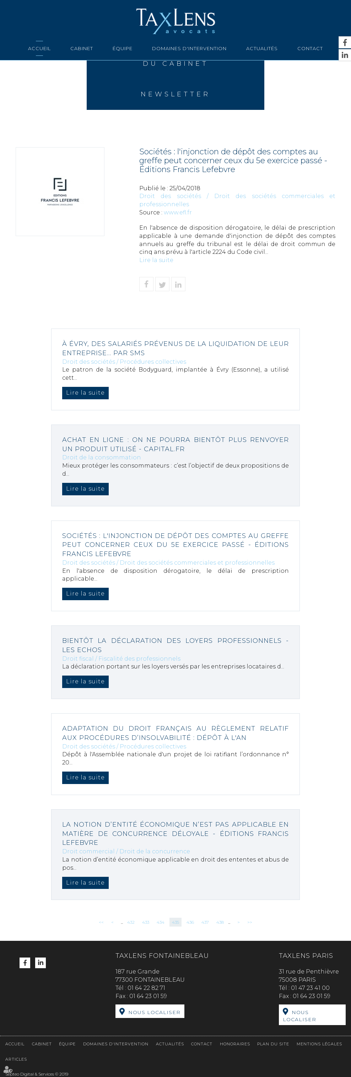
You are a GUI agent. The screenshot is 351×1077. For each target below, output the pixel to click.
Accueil (39, 48)
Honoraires (235, 1043)
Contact (310, 48)
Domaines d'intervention (189, 48)
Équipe (123, 48)
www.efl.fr (178, 212)
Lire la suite (156, 260)
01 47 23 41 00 (310, 988)
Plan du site (273, 1043)
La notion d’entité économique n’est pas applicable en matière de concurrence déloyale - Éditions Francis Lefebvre (175, 834)
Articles (16, 1059)
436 (190, 922)
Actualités (262, 48)
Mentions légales (319, 1043)
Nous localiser (154, 1012)
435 (175, 922)
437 (205, 922)
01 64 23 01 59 (148, 996)
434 (160, 922)
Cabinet (81, 48)
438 (220, 922)
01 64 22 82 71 (146, 988)
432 (131, 922)
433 (145, 922)
